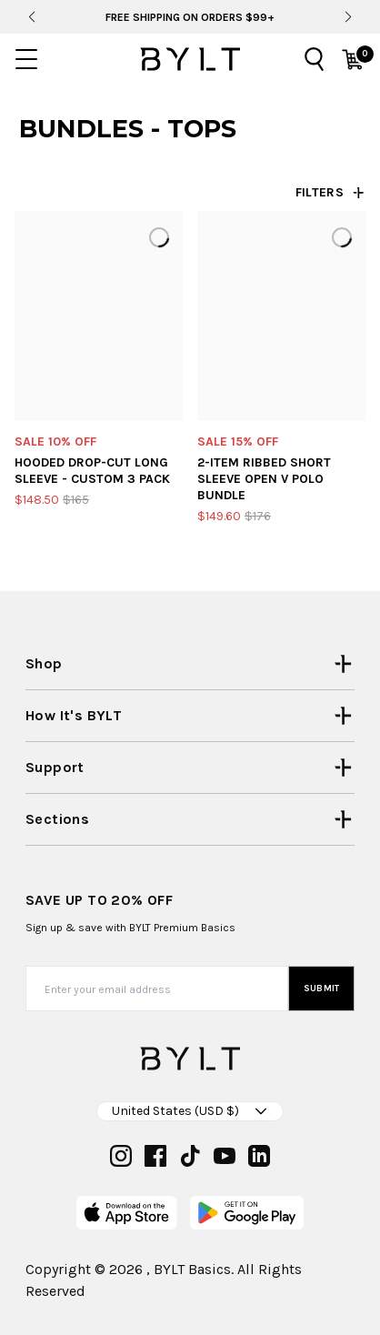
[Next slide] (348, 17)
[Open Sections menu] (190, 819)
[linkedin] (259, 1156)
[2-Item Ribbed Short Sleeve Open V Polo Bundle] (281, 316)
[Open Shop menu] (190, 663)
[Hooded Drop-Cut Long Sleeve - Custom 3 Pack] (99, 316)
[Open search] (314, 59)
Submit (322, 988)
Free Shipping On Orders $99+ (190, 17)
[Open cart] (353, 59)
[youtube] (224, 1156)
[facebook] (155, 1156)
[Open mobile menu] (26, 59)
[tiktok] (190, 1156)
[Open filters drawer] (330, 193)
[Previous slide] (31, 17)
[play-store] (247, 1213)
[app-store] (126, 1213)
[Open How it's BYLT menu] (190, 715)
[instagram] (121, 1156)
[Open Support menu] (190, 767)
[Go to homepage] (190, 59)
